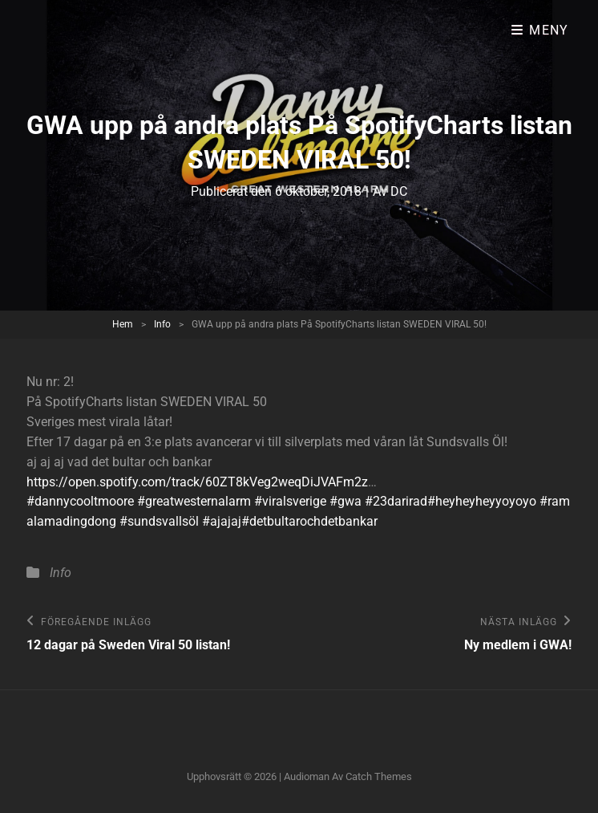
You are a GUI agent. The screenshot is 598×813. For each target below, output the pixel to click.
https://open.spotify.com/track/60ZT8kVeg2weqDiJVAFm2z (197, 482)
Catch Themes (378, 776)
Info (162, 324)
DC (398, 191)
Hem (122, 324)
